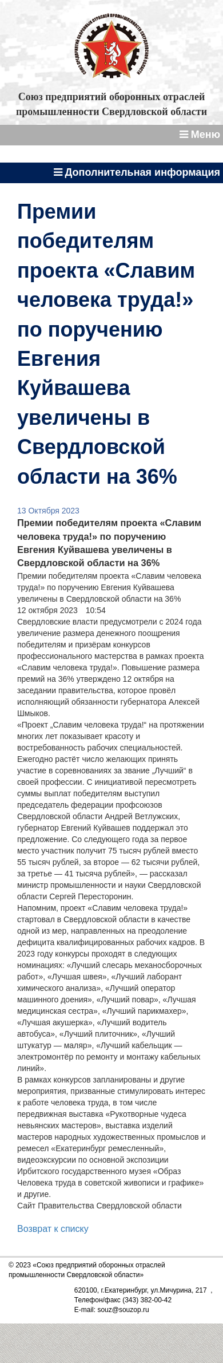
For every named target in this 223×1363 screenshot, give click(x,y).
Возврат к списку (53, 1229)
